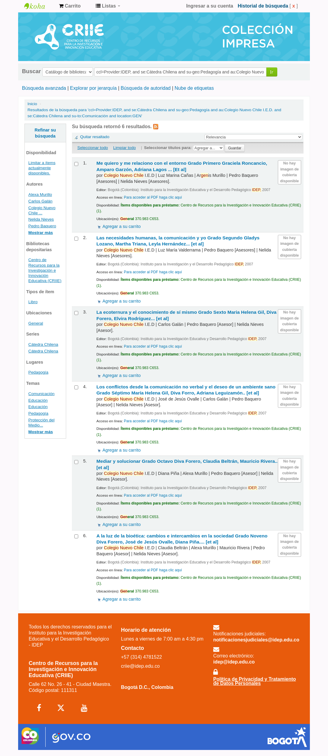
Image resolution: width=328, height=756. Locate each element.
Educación (38, 400)
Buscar (31, 71)
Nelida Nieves (41, 219)
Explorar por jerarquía (93, 88)
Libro (32, 302)
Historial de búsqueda (263, 5)
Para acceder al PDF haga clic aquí (153, 197)
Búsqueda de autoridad (146, 88)
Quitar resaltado (94, 137)
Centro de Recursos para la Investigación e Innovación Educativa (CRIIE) (44, 270)
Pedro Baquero (42, 226)
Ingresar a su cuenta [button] (209, 5)
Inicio (32, 104)
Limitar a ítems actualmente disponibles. (42, 168)
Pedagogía (38, 372)
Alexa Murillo (40, 194)
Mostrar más (40, 232)
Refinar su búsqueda (45, 133)
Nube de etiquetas (194, 88)
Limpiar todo (124, 147)
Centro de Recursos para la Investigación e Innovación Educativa (39, 6)
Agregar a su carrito (121, 226)
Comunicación (41, 393)
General (35, 323)
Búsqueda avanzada (44, 88)
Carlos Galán (40, 201)
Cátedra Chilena (43, 344)
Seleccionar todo (92, 147)
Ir (271, 72)
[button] (69, 6)
